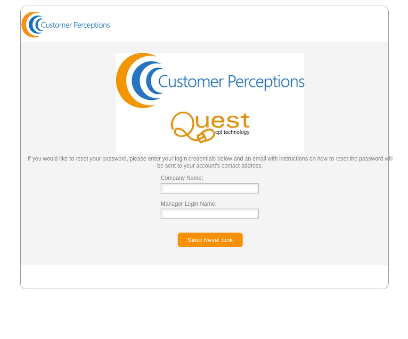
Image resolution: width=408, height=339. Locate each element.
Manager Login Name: (189, 204)
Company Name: (182, 178)
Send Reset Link (210, 239)
